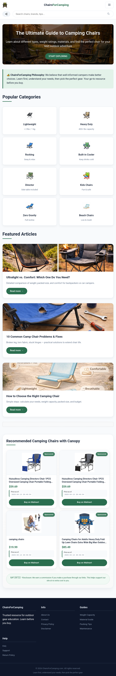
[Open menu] (109, 5)
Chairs (56, 5)
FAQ (4, 645)
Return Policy (8, 654)
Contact (44, 619)
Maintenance (86, 628)
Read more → (17, 291)
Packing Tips (86, 623)
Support (6, 650)
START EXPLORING (58, 56)
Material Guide (86, 619)
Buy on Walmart (31, 502)
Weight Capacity (87, 614)
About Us (45, 614)
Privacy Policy (47, 623)
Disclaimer (46, 628)
